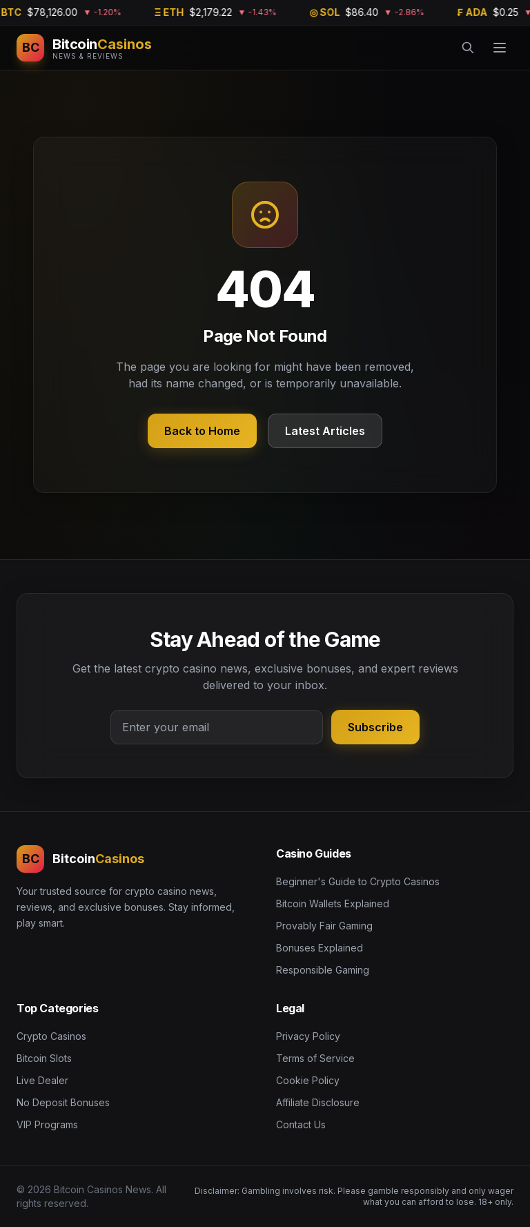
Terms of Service (315, 1058)
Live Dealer (42, 1080)
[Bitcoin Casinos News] (84, 47)
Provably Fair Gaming (324, 925)
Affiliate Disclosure (318, 1102)
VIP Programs (47, 1124)
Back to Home (202, 431)
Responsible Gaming (322, 970)
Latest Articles (325, 431)
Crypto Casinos (51, 1036)
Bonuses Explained (319, 948)
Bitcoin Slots (44, 1058)
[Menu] (499, 47)
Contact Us (301, 1124)
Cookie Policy (308, 1080)
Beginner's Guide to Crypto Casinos (358, 881)
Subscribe (375, 727)
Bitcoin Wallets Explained (332, 903)
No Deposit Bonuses (63, 1102)
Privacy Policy (308, 1036)
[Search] (467, 47)
